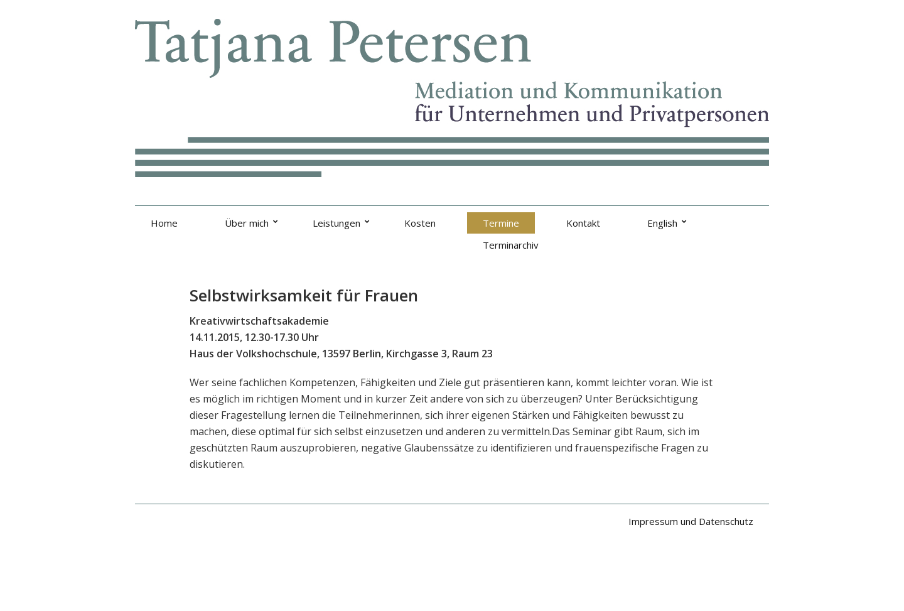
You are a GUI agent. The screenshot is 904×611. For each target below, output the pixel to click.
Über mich (247, 223)
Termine (501, 223)
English (662, 223)
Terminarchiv (511, 245)
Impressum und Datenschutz (690, 521)
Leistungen (336, 223)
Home (164, 223)
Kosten (420, 223)
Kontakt (583, 223)
